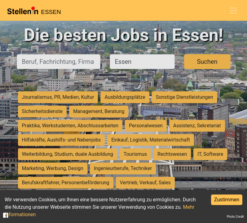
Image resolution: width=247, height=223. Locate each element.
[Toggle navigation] (233, 10)
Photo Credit (235, 216)
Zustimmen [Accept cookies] (226, 200)
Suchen (207, 61)
